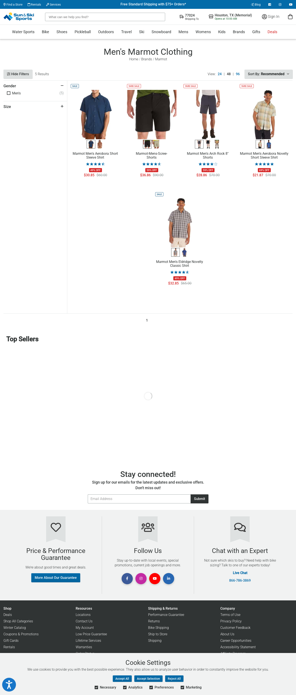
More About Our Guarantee (56, 578)
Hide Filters (18, 74)
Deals (272, 32)
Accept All (122, 678)
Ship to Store (157, 634)
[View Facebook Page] (269, 4)
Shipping (154, 641)
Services (53, 4)
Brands (239, 32)
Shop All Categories (18, 621)
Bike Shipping (158, 628)
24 (220, 74)
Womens (203, 32)
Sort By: (268, 74)
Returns (154, 621)
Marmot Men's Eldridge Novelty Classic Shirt (179, 264)
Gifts (256, 32)
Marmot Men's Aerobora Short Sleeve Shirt (95, 155)
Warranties (84, 647)
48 (229, 74)
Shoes (61, 32)
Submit (199, 499)
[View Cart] (290, 16)
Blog (256, 4)
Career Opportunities (235, 641)
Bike (45, 32)
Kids (222, 32)
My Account (85, 628)
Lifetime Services (88, 641)
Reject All (174, 678)
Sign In (270, 16)
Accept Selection (148, 678)
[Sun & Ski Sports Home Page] (19, 16)
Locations (83, 615)
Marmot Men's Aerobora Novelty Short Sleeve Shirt (264, 155)
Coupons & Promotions (21, 634)
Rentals (34, 4)
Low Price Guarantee (91, 634)
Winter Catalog (14, 628)
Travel (126, 32)
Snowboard (161, 32)
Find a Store (12, 4)
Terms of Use (230, 615)
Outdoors (106, 32)
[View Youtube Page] (291, 4)
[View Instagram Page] (280, 4)
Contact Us (84, 621)
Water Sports (23, 32)
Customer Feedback (235, 628)
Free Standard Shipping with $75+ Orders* (153, 4)
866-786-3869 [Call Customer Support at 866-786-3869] (240, 580)
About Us (227, 634)
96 (238, 74)
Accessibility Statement (238, 647)
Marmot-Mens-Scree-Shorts (151, 155)
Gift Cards (11, 641)
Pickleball (83, 32)
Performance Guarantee (166, 615)
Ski (141, 32)
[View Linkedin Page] (168, 578)
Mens (183, 32)
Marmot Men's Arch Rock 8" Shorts (208, 155)
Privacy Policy (231, 621)
